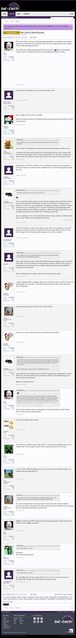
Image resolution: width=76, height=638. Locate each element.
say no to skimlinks (27, 599)
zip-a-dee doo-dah (60, 599)
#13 (72, 414)
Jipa (5, 151)
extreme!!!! (31, 597)
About (4, 619)
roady (20, 599)
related (44, 42)
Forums (11, 14)
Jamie (5, 318)
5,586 (13, 131)
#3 (72, 124)
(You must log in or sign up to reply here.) (64, 594)
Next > (35, 37)
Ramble (6, 126)
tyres (40, 521)
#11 (72, 342)
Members (26, 14)
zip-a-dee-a (69, 599)
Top (71, 612)
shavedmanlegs (51, 599)
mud (5, 599)
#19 (72, 557)
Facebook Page (7, 626)
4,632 (13, 269)
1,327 (13, 298)
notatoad (6, 201)
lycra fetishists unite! (63, 597)
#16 (72, 479)
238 (13, 587)
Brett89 (6, 293)
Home (4, 14)
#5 (72, 175)
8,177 (13, 324)
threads (49, 42)
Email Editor (6, 622)
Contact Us (59, 612)
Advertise (5, 625)
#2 (72, 100)
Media (19, 14)
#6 (72, 222)
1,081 (13, 436)
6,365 (13, 157)
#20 (72, 582)
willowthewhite (8, 581)
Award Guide (6, 620)
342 (31, 37)
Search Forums (5, 17)
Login (71, 14)
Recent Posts (14, 17)
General (11, 34)
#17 (72, 510)
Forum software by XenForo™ (14, 636)
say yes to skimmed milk (40, 599)
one (64, 444)
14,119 (12, 58)
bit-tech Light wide (6, 612)
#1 (72, 84)
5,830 (13, 107)
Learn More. (8, 28)
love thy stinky (52, 597)
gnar (41, 597)
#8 (72, 276)
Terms (4, 623)
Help (64, 612)
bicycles (14, 597)
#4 (72, 159)
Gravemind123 (7, 239)
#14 (72, 429)
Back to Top (6, 627)
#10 (72, 316)
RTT (19, 34)
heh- (5, 456)
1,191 (13, 562)
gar (4, 557)
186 (13, 461)
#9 (72, 291)
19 (13, 182)
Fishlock (6, 431)
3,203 (13, 207)
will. (5, 480)
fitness (37, 597)
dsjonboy (6, 177)
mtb (70, 597)
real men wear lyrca (12, 599)
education (24, 597)
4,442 (13, 487)
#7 (72, 237)
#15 (72, 454)
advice (8, 597)
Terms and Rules (63, 636)
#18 (72, 530)
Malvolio (6, 264)
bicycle (39, 42)
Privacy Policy (71, 636)
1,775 (13, 244)
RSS (73, 612)
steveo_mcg (7, 102)
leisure (46, 597)
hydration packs (52, 521)
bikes (18, 597)
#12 (72, 384)
